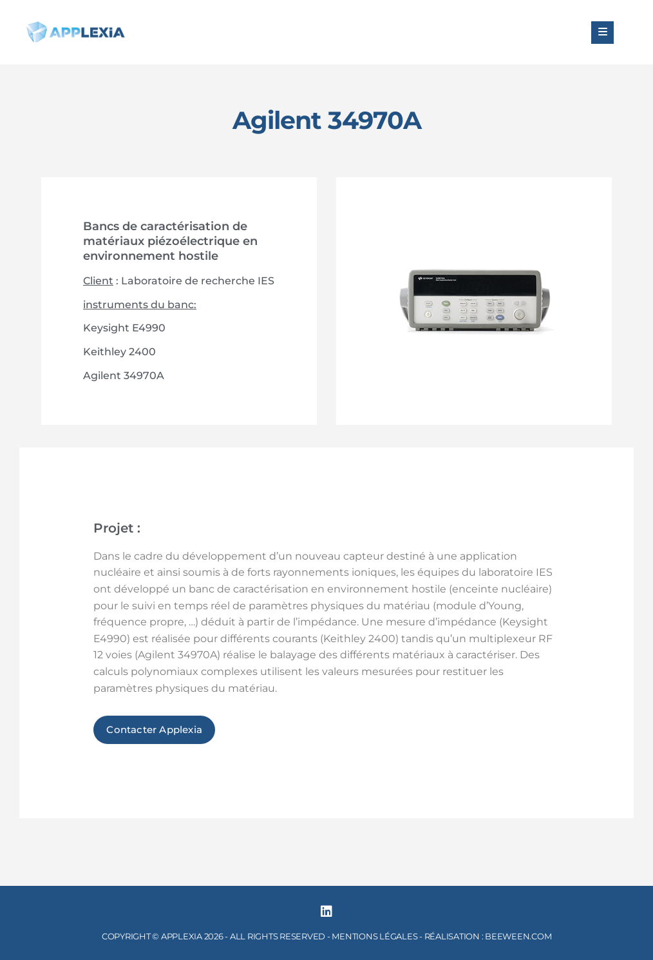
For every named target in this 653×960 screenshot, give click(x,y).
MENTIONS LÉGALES (374, 936)
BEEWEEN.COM (518, 936)
